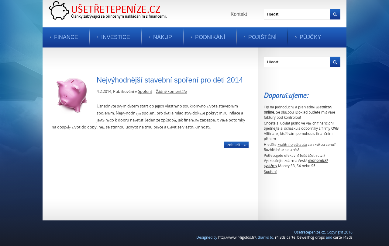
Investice (115, 37)
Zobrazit (233, 144)
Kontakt (239, 14)
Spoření (270, 171)
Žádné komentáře (171, 91)
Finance (66, 37)
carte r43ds (343, 237)
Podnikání (210, 37)
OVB (335, 128)
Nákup (162, 37)
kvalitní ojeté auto (292, 144)
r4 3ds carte (285, 237)
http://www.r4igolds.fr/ (237, 237)
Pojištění (262, 37)
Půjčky (310, 37)
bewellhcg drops (311, 237)
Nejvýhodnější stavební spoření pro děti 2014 (170, 80)
